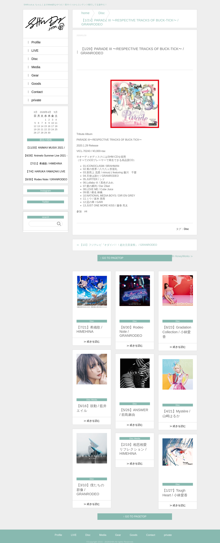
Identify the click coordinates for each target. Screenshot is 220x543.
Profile (36, 42)
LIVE (34, 50)
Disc (101, 13)
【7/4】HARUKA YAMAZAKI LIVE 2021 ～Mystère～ (45, 173)
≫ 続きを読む (92, 341)
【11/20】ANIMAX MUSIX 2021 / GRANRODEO (45, 149)
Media (35, 67)
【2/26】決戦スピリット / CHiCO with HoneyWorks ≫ (161, 256)
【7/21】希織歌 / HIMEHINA (45, 163)
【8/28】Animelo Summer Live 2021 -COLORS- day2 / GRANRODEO (45, 157)
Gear (35, 75)
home (85, 13)
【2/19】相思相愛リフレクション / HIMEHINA (133, 449)
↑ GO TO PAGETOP (134, 516)
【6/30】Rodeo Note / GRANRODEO (45, 179)
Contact (37, 92)
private (36, 100)
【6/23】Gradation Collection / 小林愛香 (176, 332)
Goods (36, 83)
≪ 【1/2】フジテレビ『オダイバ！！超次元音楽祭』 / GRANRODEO (117, 244)
